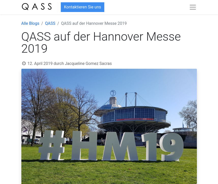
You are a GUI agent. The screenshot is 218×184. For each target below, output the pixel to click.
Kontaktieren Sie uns (82, 7)
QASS (50, 23)
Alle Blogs (30, 23)
